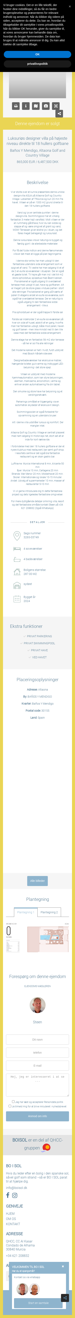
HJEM (10, 1214)
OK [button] (37, 54)
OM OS (11, 1219)
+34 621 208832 (17, 1256)
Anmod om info (37, 1116)
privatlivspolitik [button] (37, 63)
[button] (70, 6)
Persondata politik (53, 1102)
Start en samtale (38, 1303)
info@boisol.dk (16, 1188)
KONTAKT (13, 1224)
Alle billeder (37, 880)
